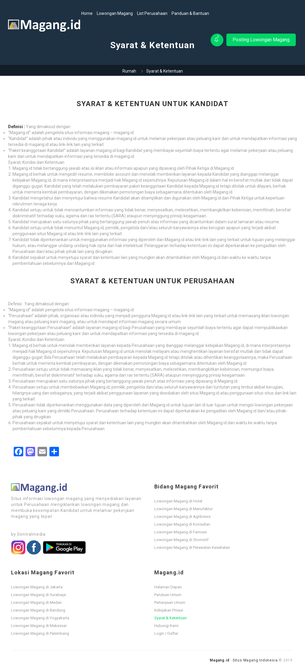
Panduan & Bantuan (190, 13)
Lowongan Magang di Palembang (40, 633)
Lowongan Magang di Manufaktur (183, 509)
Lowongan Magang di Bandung (38, 610)
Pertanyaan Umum (169, 602)
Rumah (129, 71)
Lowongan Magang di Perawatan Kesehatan (192, 547)
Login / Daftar (166, 633)
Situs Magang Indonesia (255, 660)
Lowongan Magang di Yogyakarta (40, 618)
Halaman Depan (168, 587)
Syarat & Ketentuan (170, 618)
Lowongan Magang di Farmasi (180, 532)
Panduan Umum (167, 594)
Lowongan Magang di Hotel (178, 501)
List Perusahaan (152, 13)
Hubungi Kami (166, 625)
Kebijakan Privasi (168, 610)
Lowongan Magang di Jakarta (37, 587)
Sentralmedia (31, 534)
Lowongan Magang (115, 13)
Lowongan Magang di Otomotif (181, 539)
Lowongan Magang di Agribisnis (182, 516)
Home (87, 13)
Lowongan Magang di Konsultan (182, 524)
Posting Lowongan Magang (261, 40)
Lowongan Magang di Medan (36, 602)
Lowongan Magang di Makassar (39, 625)
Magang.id (219, 660)
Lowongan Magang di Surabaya (38, 594)
